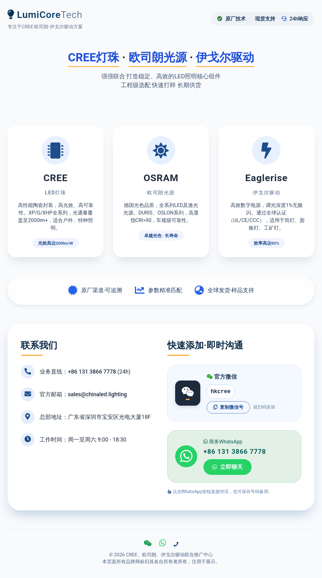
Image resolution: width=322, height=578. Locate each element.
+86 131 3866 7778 (92, 372)
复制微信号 (228, 407)
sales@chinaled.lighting (97, 394)
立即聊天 (227, 467)
